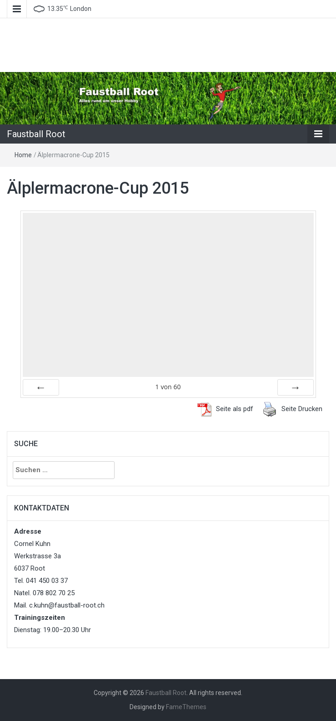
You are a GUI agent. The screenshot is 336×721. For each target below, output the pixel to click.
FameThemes (186, 707)
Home (23, 155)
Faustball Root (36, 134)
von (168, 386)
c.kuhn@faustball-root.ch (67, 605)
